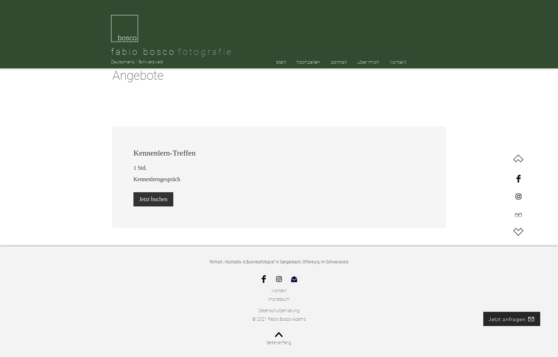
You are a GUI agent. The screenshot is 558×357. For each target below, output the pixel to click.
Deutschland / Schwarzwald (137, 61)
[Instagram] (518, 196)
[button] (153, 199)
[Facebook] (518, 179)
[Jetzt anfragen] (511, 319)
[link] (279, 153)
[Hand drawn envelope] (518, 214)
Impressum (279, 299)
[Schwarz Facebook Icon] (264, 279)
